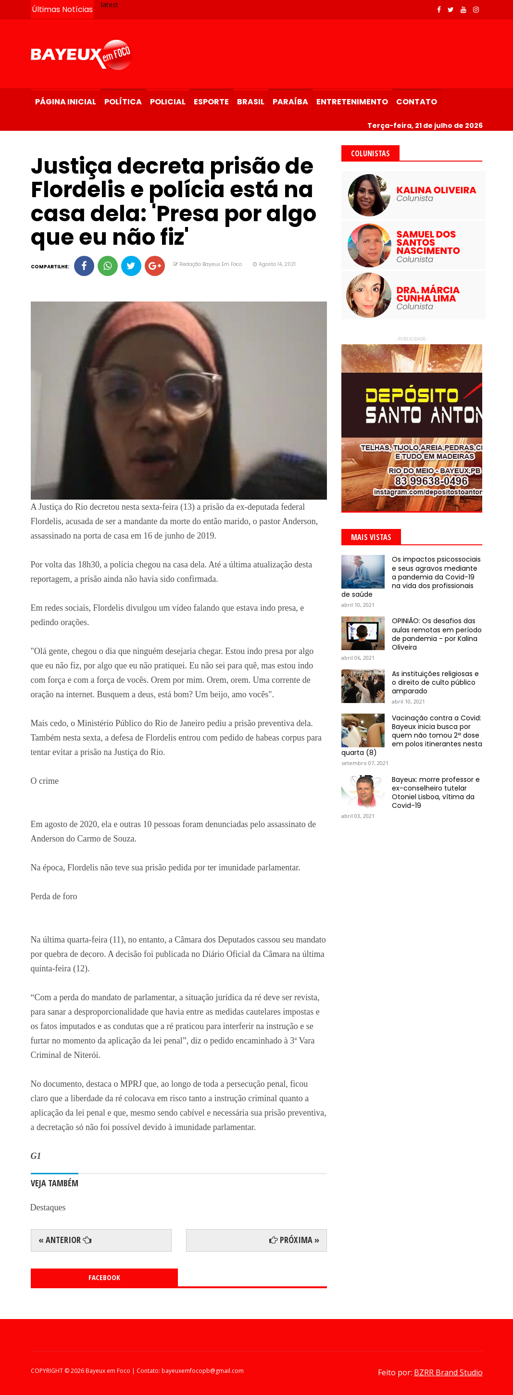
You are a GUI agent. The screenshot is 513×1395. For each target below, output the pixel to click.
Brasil (250, 101)
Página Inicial (65, 101)
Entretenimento (352, 101)
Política (123, 101)
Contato (416, 101)
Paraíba (290, 101)
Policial (168, 101)
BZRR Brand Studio (448, 1372)
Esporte (211, 101)
